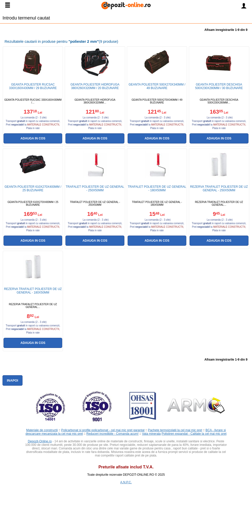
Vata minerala (151, 433)
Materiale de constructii (42, 430)
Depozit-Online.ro (40, 441)
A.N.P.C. (126, 482)
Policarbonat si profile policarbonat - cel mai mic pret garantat (103, 430)
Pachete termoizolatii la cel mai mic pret (175, 430)
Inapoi (12, 380)
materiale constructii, (43, 124)
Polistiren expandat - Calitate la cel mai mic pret (194, 433)
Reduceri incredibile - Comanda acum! (112, 433)
